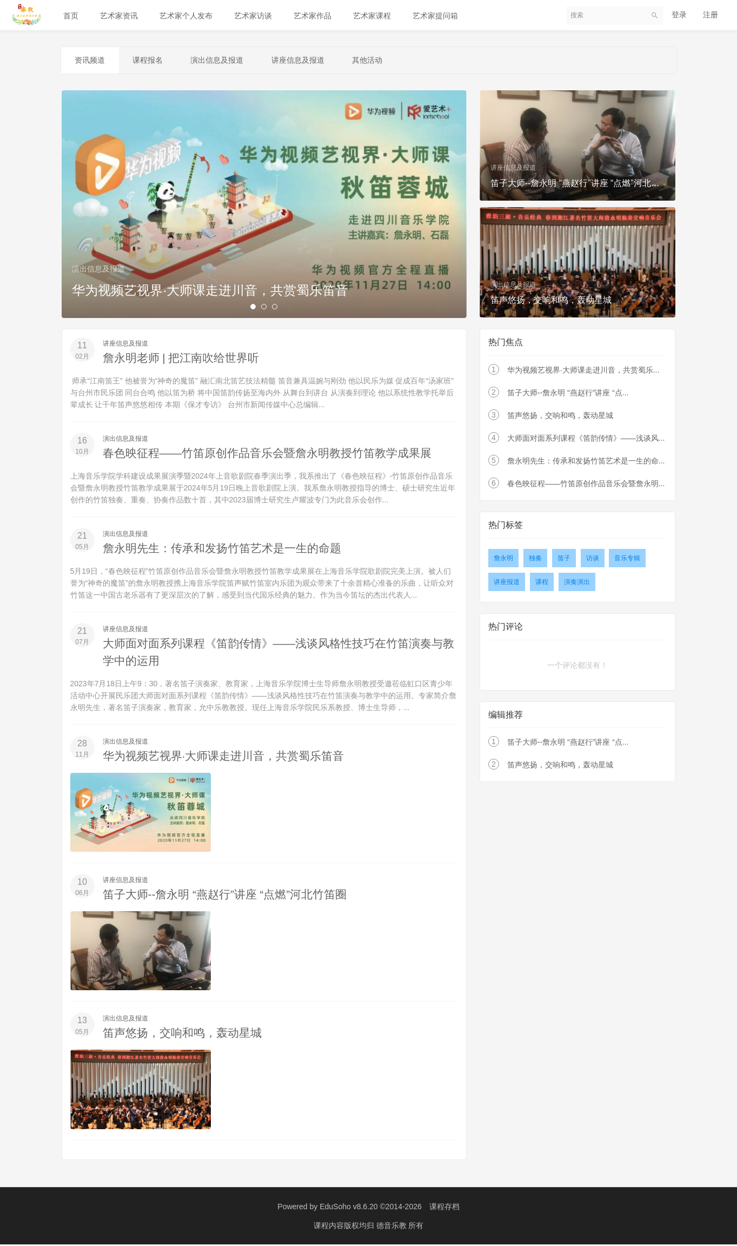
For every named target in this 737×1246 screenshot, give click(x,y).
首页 (70, 15)
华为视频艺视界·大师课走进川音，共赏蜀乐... (583, 371)
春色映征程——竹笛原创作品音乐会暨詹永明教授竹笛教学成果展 (275, 454)
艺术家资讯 (119, 15)
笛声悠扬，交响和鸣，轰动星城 (186, 1034)
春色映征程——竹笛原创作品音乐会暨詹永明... (586, 485)
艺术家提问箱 (435, 15)
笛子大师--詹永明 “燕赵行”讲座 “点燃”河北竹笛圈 (231, 896)
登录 (679, 14)
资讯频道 (92, 61)
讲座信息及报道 (314, 61)
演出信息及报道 (229, 61)
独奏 (535, 560)
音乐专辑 (627, 560)
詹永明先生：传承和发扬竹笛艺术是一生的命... (586, 462)
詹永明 (503, 560)
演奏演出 (577, 583)
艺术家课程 (372, 15)
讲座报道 (507, 583)
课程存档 (444, 1208)
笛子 (563, 560)
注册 (710, 14)
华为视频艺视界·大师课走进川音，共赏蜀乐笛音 (229, 757)
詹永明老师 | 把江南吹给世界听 (185, 359)
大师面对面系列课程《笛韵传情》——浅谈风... (586, 439)
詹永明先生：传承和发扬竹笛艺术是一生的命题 (228, 549)
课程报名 (155, 61)
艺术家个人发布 (186, 15)
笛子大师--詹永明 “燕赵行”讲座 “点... (568, 394)
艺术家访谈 (253, 15)
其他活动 (389, 61)
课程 (541, 583)
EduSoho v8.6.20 (348, 1208)
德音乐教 (392, 1227)
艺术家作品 (312, 15)
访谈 (592, 560)
